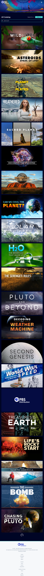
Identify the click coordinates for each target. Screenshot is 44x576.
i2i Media (24, 551)
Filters (39, 17)
